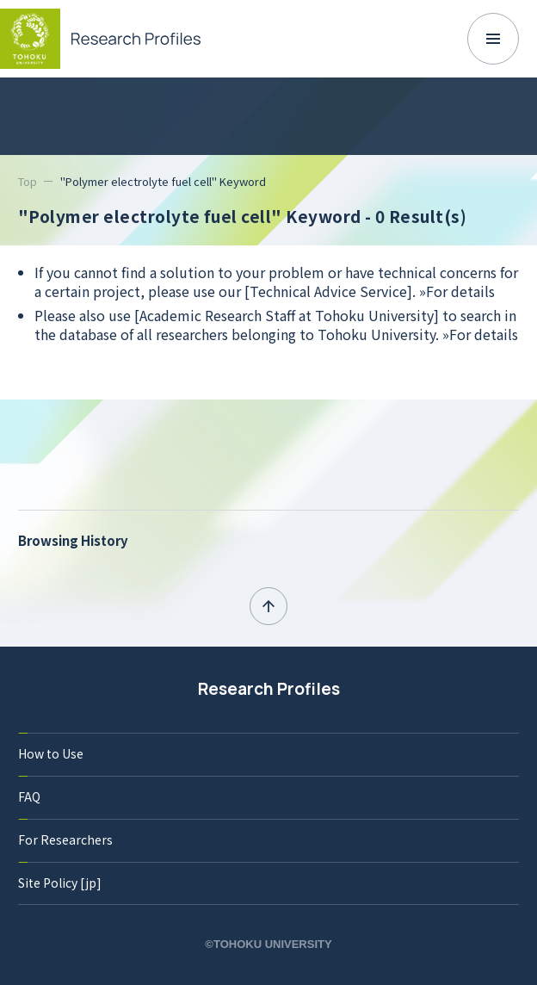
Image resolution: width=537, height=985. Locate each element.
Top (27, 181)
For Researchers (65, 839)
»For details (457, 291)
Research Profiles (269, 689)
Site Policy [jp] (60, 882)
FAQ (29, 796)
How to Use (50, 753)
